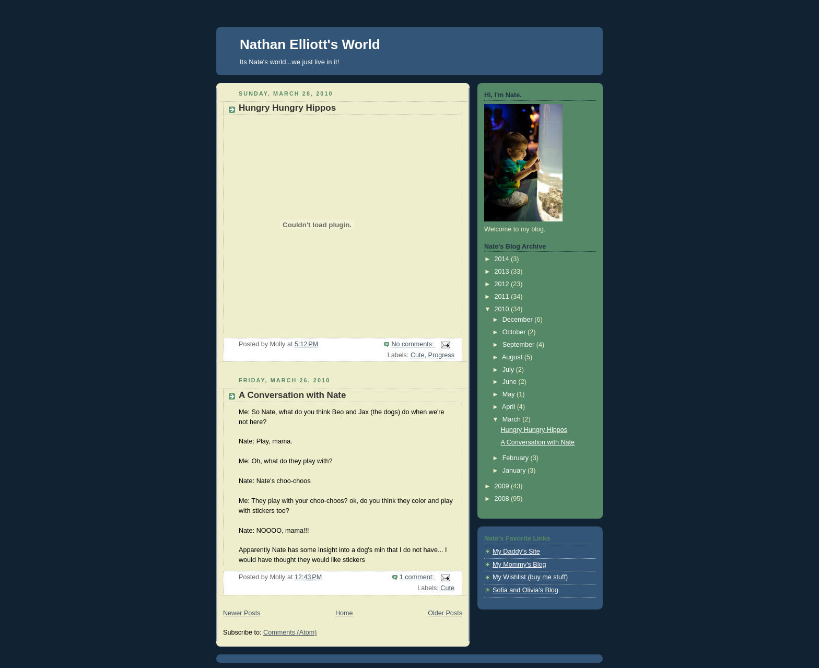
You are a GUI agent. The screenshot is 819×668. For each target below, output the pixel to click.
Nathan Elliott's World (310, 44)
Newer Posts (241, 613)
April (509, 407)
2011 (503, 296)
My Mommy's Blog (519, 564)
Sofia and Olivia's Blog (525, 590)
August (513, 357)
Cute (418, 355)
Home (344, 613)
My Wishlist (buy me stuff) (530, 577)
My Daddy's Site (516, 551)
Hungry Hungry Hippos (287, 108)
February (516, 458)
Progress (441, 355)
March (512, 419)
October (515, 332)
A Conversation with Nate (292, 395)
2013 (503, 271)
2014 (503, 259)
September (519, 344)
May (509, 394)
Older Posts (445, 613)
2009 (503, 486)
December (518, 319)
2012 (503, 284)
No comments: (413, 344)
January (515, 470)
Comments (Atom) (290, 632)
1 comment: (418, 577)
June (510, 381)
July (509, 369)
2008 (503, 498)
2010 (503, 309)
